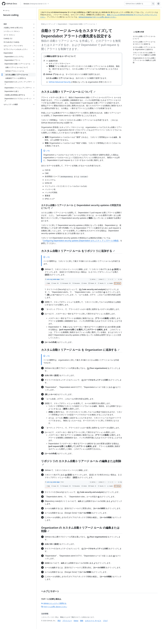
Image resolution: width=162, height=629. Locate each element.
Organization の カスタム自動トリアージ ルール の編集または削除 (80, 529)
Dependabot (62, 24)
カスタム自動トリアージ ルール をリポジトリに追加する (78, 251)
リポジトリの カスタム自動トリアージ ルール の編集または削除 (81, 462)
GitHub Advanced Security (60, 82)
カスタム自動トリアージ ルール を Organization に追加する (80, 350)
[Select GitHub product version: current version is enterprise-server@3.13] (36, 3)
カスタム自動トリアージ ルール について (68, 91)
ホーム (6, 10)
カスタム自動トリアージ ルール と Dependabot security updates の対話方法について (81, 207)
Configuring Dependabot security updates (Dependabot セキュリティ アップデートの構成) (80, 240)
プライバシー (67, 621)
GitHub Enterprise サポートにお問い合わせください (97, 17)
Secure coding (11, 14)
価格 (81, 621)
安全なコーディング (48, 24)
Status (76, 621)
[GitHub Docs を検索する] (138, 3)
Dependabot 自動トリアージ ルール (82, 24)
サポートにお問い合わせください (54, 607)
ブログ (105, 621)
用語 (59, 621)
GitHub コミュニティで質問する (53, 603)
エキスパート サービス (93, 621)
